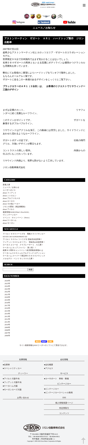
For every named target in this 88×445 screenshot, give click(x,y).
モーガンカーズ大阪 (13, 390)
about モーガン (9, 223)
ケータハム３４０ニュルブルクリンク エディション (24, 253)
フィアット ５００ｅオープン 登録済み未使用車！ (24, 242)
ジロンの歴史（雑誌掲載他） (15, 207)
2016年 (6, 308)
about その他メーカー (11, 204)
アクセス (49, 368)
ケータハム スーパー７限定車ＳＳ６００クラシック (24, 256)
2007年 (6, 333)
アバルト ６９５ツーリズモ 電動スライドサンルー (24, 234)
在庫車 (7, 365)
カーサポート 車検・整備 (57, 379)
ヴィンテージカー (10, 215)
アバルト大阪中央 (12, 379)
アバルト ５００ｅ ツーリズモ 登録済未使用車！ (23, 239)
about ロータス (9, 201)
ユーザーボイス (9, 190)
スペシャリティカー (13, 368)
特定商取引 (64, 408)
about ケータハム (9, 220)
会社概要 (49, 365)
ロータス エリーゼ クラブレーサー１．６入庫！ (23, 245)
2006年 (6, 335)
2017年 (6, 305)
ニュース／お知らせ (11, 187)
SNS (64, 398)
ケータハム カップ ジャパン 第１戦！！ (20, 248)
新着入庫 (6, 185)
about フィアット (9, 193)
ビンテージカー (52, 389)
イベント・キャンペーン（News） (17, 218)
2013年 (6, 316)
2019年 (6, 300)
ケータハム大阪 (11, 386)
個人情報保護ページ (64, 403)
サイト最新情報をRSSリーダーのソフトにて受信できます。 (44, 345)
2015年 (6, 311)
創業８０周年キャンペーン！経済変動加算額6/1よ (23, 250)
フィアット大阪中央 (13, 382)
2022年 (6, 292)
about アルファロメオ (11, 198)
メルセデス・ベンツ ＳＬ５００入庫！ (18, 258)
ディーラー (23, 373)
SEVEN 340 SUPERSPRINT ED (15, 237)
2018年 (6, 303)
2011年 (6, 322)
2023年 (6, 289)
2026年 (6, 281)
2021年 (6, 294)
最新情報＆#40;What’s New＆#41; (16, 212)
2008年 (6, 330)
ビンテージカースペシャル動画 (59, 393)
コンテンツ (64, 413)
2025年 (6, 283)
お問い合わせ (23, 398)
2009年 (6, 327)
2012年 (6, 319)
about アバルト (9, 209)
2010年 (6, 325)
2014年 (6, 314)
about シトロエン (9, 196)
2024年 (6, 286)
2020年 (6, 297)
